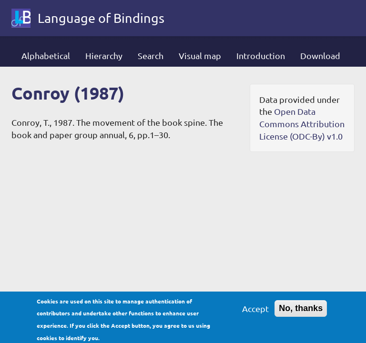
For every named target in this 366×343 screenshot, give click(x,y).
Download (320, 55)
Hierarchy (103, 55)
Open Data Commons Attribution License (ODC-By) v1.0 (302, 123)
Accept (255, 312)
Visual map (200, 55)
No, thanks (301, 311)
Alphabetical (45, 55)
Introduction (260, 55)
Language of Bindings (101, 18)
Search (150, 55)
